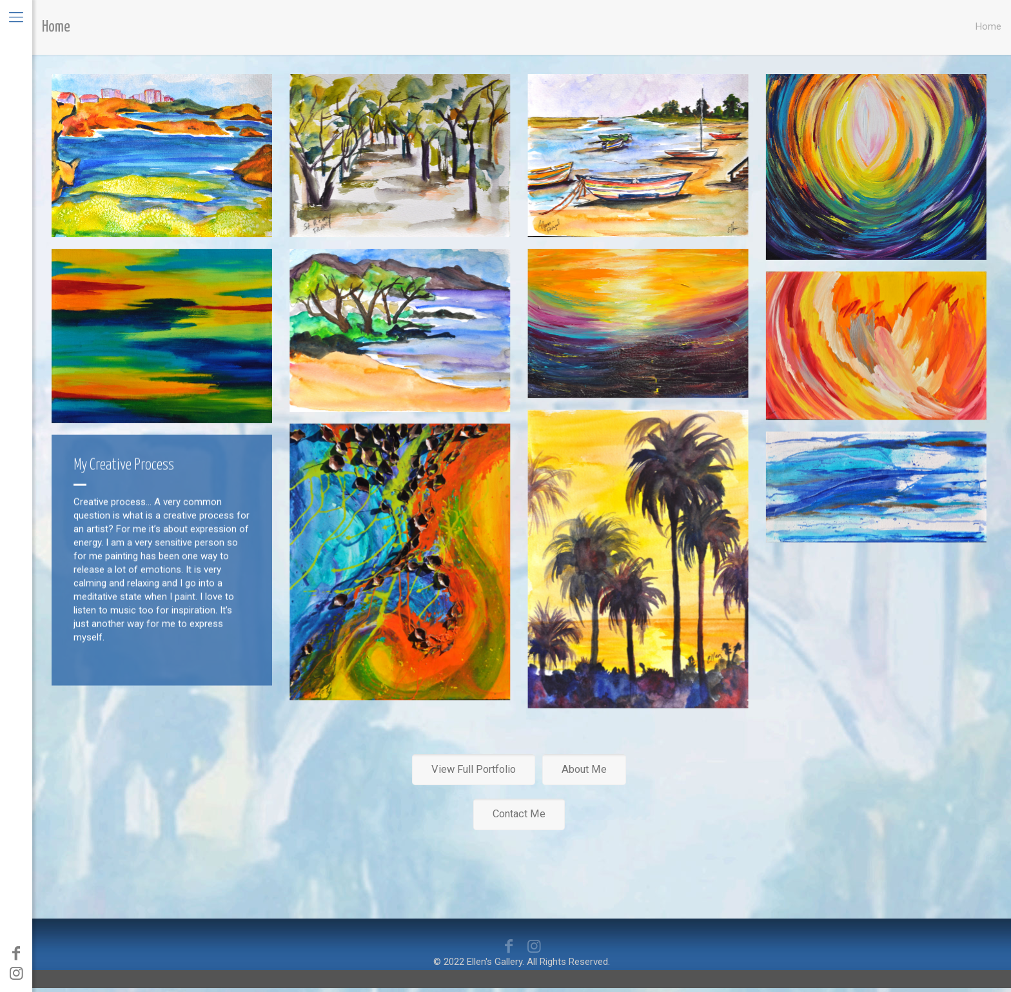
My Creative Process (124, 465)
